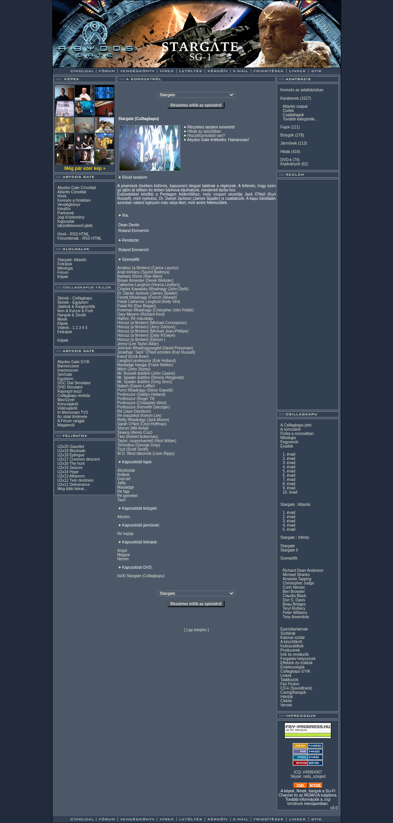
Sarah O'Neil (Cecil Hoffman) (141, 424)
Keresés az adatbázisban (301, 90)
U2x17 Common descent (78, 459)
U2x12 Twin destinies (75, 480)
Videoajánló (67, 408)
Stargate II (289, 550)
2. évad (288, 458)
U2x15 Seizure (70, 468)
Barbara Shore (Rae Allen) (139, 276)
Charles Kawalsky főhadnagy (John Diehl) (152, 289)
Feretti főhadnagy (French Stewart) (147, 297)
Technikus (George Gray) (138, 445)
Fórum (62, 272)
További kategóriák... (300, 119)
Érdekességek (292, 667)
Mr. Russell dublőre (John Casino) (146, 373)
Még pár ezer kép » (85, 168)
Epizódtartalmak (294, 629)
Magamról (65, 425)
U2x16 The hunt (70, 463)
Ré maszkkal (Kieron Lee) (139, 415)
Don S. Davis (293, 600)
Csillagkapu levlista (73, 395)
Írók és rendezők (294, 654)
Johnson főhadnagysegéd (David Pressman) (155, 348)
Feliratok (64, 264)
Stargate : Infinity (294, 537)
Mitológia (65, 268)
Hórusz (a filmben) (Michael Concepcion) (152, 323)
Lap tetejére (197, 630)
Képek (62, 277)
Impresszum (67, 370)
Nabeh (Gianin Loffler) (136, 386)
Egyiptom (65, 379)
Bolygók (287, 135)
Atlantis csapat (294, 106)
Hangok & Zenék (71, 315)
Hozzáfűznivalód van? (206, 135)
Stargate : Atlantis (295, 504)
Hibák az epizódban (204, 131)
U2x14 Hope (68, 472)
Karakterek (289, 98)
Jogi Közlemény (70, 217)
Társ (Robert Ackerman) (137, 437)
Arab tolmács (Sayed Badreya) (143, 272)
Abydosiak (126, 470)
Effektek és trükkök (296, 663)
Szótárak (287, 633)
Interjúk (286, 697)
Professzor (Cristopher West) (142, 403)
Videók (63, 328)
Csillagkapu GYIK (295, 671)
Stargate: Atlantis (71, 260)
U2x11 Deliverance (73, 484)
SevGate (64, 374)
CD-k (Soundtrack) (296, 688)
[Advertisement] (308, 294)
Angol (122, 550)
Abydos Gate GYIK (73, 362)
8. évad (288, 484)
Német (122, 559)
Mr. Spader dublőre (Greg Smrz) (144, 382)
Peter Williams (294, 613)
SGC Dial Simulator (74, 383)
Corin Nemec (293, 587)
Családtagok (293, 115)
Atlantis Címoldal (71, 192)
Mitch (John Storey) (133, 369)
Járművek (288, 143)
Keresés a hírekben (74, 200)
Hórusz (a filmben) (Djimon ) (141, 339)
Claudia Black (294, 596)
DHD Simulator (70, 387)
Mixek (62, 319)
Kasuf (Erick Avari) (133, 356)
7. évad (288, 479)
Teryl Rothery (293, 608)
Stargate (287, 546)
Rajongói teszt (69, 391)
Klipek (62, 323)
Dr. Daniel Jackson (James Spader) (147, 293)
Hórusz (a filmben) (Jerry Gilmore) (146, 327)
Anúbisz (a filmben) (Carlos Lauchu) (147, 268)
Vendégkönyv (68, 204)
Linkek (285, 675)
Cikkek (286, 701)
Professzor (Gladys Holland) (141, 394)
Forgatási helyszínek (297, 659)
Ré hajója (125, 534)
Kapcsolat (65, 221)
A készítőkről (291, 642)
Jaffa (121, 483)
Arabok (123, 474)
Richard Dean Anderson (302, 570)
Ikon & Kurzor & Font (75, 311)
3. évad (288, 463)
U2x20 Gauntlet (70, 446)
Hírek (61, 196)
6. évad (288, 475)
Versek (286, 705)
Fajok (284, 127)
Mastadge (125, 487)
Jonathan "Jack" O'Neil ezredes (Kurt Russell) (156, 352)
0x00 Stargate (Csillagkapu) (140, 576)
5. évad (288, 471)
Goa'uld (123, 479)
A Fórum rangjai (70, 421)
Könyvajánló (67, 404)
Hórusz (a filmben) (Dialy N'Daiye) (146, 335)
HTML (84, 234)
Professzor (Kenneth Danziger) (143, 407)
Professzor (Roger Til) (135, 399)
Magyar (123, 555)
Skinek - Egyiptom (72, 302)
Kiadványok (290, 164)
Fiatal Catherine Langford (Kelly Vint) (148, 302)
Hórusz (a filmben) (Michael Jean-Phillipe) (152, 331)
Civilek (288, 111)
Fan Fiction (289, 684)
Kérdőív (63, 209)
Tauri (121, 500)
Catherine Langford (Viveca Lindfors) (148, 285)
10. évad (289, 492)
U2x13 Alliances (70, 476)
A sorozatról (290, 429)
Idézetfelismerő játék (74, 226)
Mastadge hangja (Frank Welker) (145, 365)
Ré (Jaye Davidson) (134, 411)
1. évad (288, 454)
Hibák (285, 152)
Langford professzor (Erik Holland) (146, 361)
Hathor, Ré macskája (135, 318)
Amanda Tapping (296, 579)
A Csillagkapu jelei (295, 425)
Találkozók (289, 680)
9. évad (288, 488)
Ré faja (123, 491)
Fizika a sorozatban (297, 433)
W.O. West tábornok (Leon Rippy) (145, 453)
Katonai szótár (292, 637)
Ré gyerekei (127, 496)
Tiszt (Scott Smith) (132, 449)
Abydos (123, 517)
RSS (74, 234)
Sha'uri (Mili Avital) (133, 428)
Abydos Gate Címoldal (76, 188)
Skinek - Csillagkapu (74, 298)
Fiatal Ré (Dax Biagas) (136, 306)
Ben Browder (293, 591)
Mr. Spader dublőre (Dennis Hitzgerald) (150, 377)
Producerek (290, 650)
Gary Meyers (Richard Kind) (141, 314)
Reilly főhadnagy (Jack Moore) (143, 420)
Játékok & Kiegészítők (76, 307)
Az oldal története (72, 417)
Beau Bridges (293, 604)
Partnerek (65, 213)
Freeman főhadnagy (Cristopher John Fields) (155, 310)
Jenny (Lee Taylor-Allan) (138, 344)
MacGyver (66, 400)
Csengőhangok (293, 692)
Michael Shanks (296, 575)
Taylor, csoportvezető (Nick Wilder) (146, 441)
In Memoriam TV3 (72, 412)
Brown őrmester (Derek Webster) (145, 280)
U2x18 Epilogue (70, 455)
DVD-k (285, 160)
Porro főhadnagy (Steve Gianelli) (145, 390)
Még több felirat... (72, 489)
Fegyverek (289, 442)
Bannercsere (68, 366)
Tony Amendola (295, 617)
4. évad (288, 467)
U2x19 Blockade (71, 451)
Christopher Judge (298, 583)
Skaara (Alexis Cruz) (134, 432)
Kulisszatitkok (292, 646)
